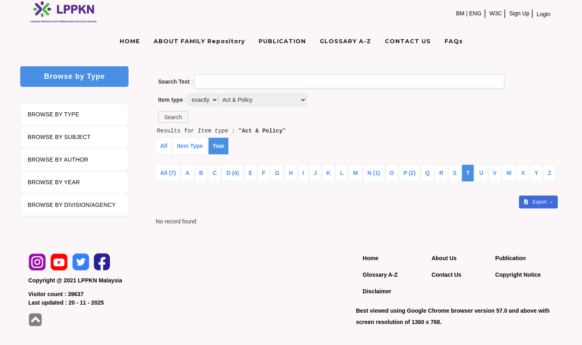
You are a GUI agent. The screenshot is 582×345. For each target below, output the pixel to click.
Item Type (190, 146)
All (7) (168, 173)
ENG (475, 13)
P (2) (409, 173)
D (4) (232, 173)
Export (536, 202)
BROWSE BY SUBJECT (59, 137)
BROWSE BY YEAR (53, 182)
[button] (173, 117)
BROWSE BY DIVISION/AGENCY (71, 205)
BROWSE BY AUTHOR (57, 159)
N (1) (373, 173)
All (163, 146)
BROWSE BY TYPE (53, 114)
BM (460, 13)
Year (219, 146)
